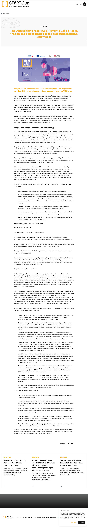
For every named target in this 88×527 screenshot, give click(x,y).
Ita (80, 4)
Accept (82, 522)
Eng (77, 4)
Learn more (74, 522)
